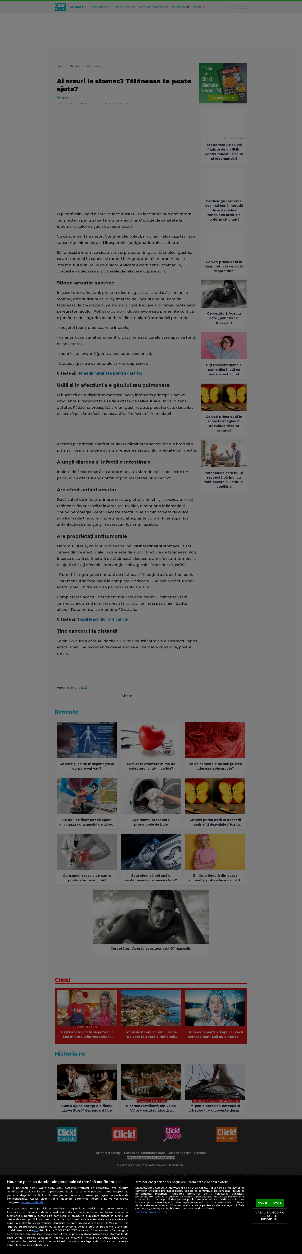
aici (35, 1230)
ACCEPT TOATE (270, 1203)
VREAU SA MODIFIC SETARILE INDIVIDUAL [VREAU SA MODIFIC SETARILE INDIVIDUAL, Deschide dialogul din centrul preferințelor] (269, 1216)
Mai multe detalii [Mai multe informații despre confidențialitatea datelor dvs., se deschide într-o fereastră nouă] (32, 1202)
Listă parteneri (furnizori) (152, 1212)
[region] (151, 1214)
